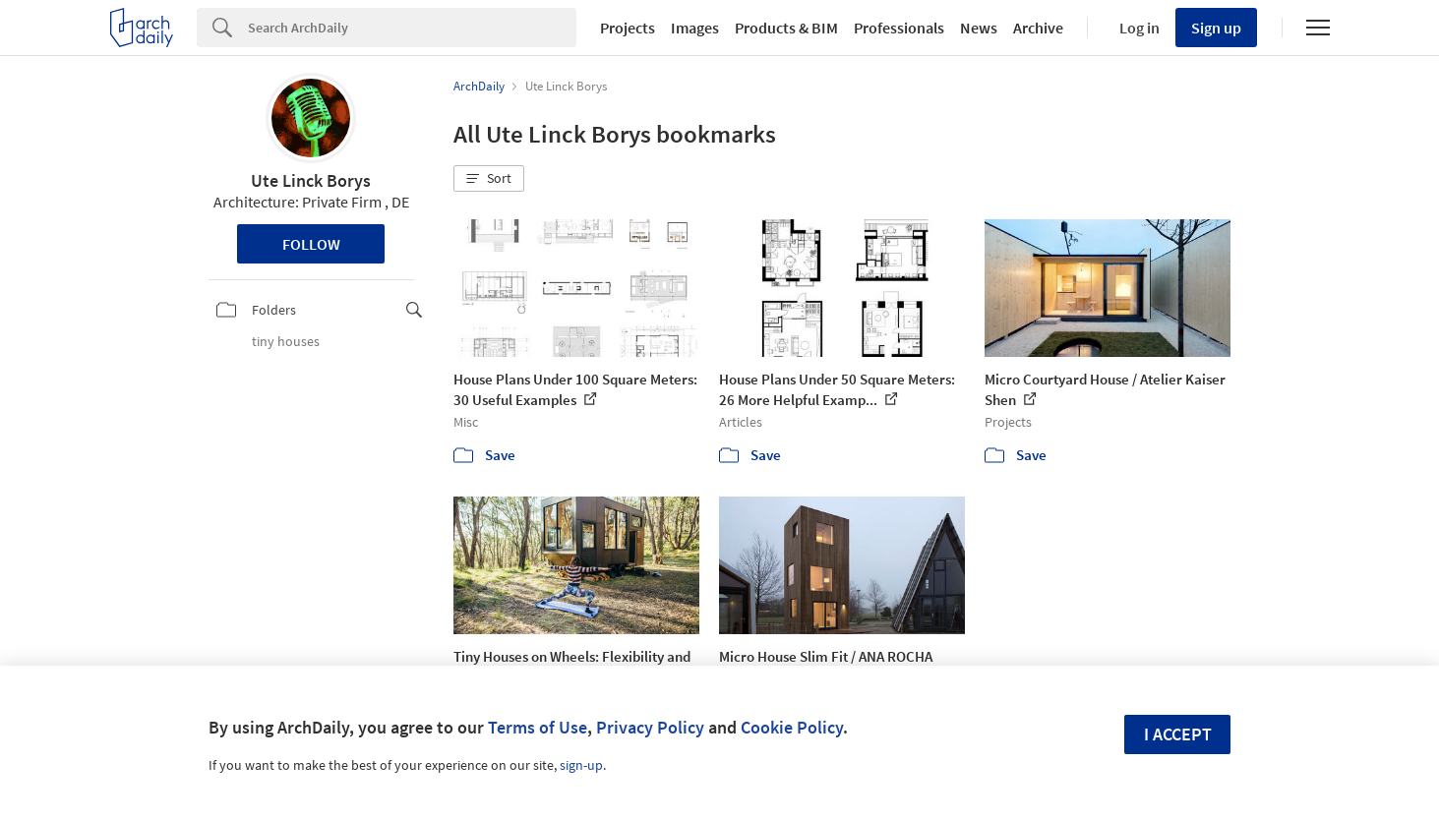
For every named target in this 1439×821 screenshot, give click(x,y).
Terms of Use (537, 727)
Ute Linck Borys (311, 180)
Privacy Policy (650, 727)
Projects (627, 27)
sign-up (581, 765)
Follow (311, 244)
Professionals (899, 27)
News (978, 27)
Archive (1038, 27)
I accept (1178, 734)
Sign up (1216, 27)
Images (695, 27)
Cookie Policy (792, 727)
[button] (488, 179)
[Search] (412, 27)
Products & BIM (786, 27)
